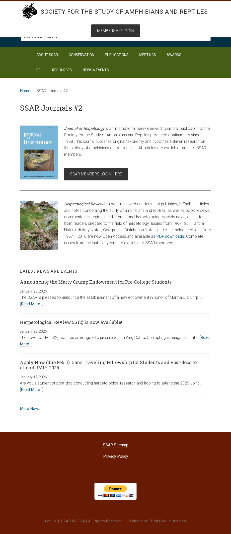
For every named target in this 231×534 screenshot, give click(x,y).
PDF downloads (170, 236)
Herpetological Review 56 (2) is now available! (71, 322)
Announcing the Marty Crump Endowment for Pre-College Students (96, 282)
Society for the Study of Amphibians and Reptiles (124, 11)
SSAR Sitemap (115, 445)
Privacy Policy (115, 456)
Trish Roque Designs (167, 521)
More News (30, 408)
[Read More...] (31, 304)
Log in (50, 521)
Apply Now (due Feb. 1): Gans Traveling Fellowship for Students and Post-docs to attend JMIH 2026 (108, 365)
